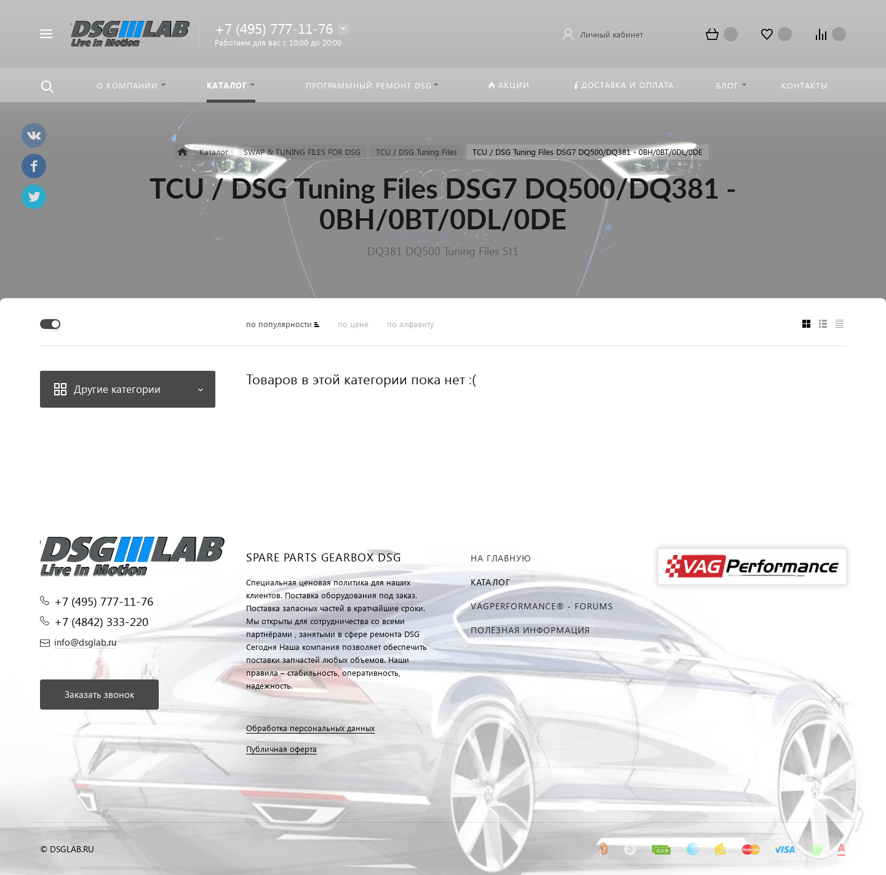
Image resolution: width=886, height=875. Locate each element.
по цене (353, 324)
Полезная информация (530, 630)
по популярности (279, 324)
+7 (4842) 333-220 (101, 621)
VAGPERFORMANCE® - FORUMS (542, 606)
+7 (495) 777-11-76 (274, 28)
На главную (501, 558)
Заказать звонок (99, 694)
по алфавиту (410, 324)
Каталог (491, 582)
